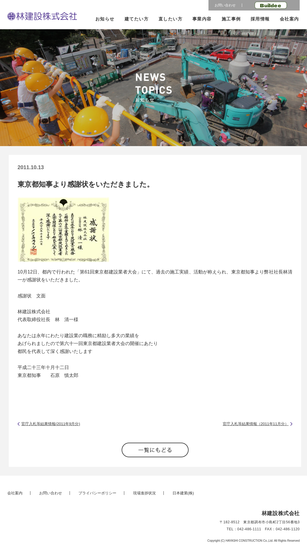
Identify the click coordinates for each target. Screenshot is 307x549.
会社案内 (289, 19)
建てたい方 (137, 19)
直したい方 (170, 19)
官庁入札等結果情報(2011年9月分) (50, 424)
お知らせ (105, 19)
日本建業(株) (183, 493)
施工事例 (231, 19)
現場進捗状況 (144, 493)
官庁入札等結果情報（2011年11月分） (256, 424)
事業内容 (202, 19)
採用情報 (260, 19)
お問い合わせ (225, 5)
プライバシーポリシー (97, 493)
